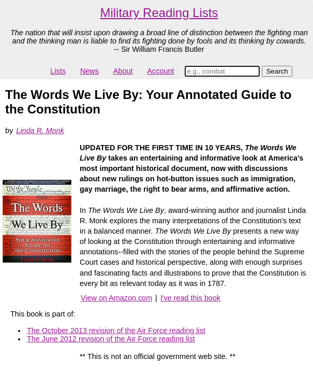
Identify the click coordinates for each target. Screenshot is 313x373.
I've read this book (190, 298)
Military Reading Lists (159, 13)
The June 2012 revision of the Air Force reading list (111, 339)
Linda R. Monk (40, 130)
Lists (58, 71)
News (89, 71)
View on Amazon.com (116, 298)
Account (160, 71)
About (123, 71)
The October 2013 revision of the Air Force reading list (116, 330)
